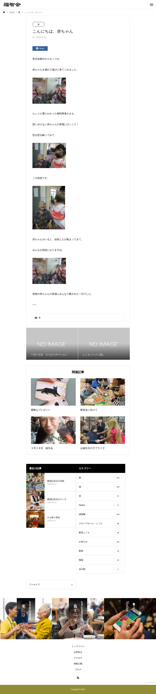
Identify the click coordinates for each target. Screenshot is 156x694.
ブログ (78, 669)
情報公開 (78, 663)
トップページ (78, 646)
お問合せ (78, 652)
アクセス (78, 658)
